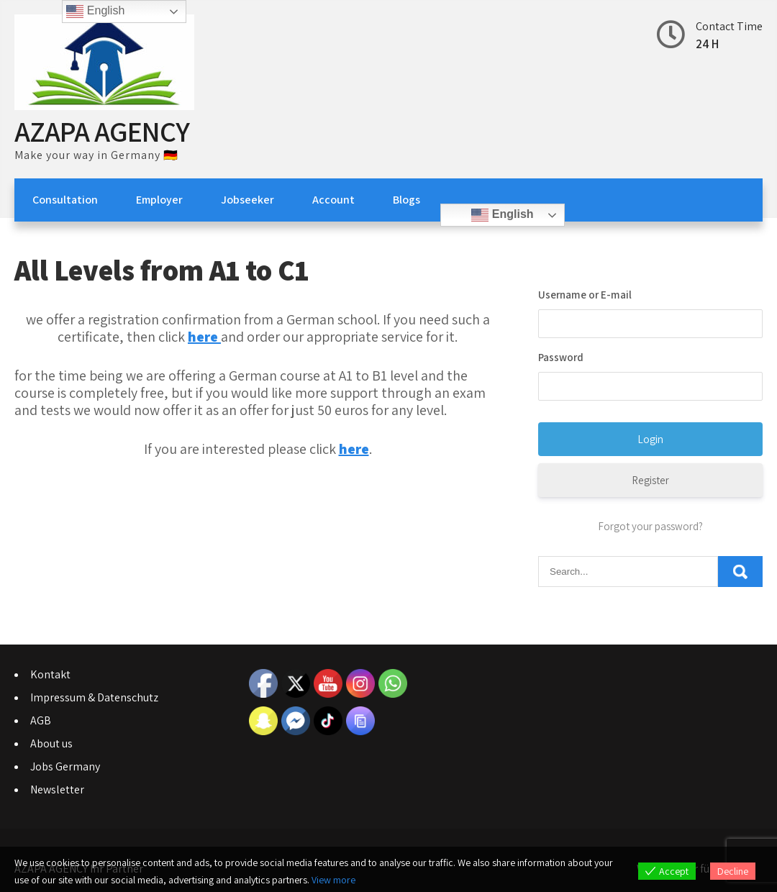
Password (560, 357)
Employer (159, 199)
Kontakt (50, 674)
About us (51, 743)
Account (333, 199)
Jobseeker (247, 199)
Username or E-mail (585, 294)
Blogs (406, 199)
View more (333, 879)
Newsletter (57, 789)
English (502, 215)
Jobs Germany (65, 766)
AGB (40, 720)
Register (650, 480)
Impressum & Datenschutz (94, 697)
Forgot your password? (650, 526)
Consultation (65, 199)
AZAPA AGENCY (101, 131)
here (354, 449)
